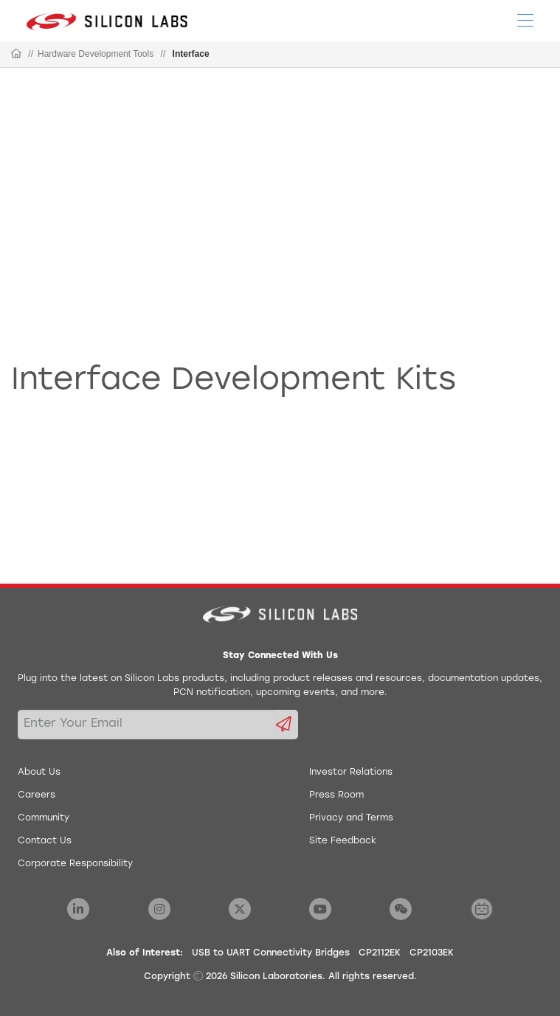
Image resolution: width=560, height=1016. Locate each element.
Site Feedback (342, 841)
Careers (36, 795)
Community (43, 818)
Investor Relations (351, 772)
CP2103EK (431, 953)
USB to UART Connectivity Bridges (271, 953)
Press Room (336, 795)
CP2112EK (380, 953)
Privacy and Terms (351, 818)
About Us (39, 772)
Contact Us (45, 841)
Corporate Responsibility (75, 864)
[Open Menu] (525, 19)
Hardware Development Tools (95, 54)
